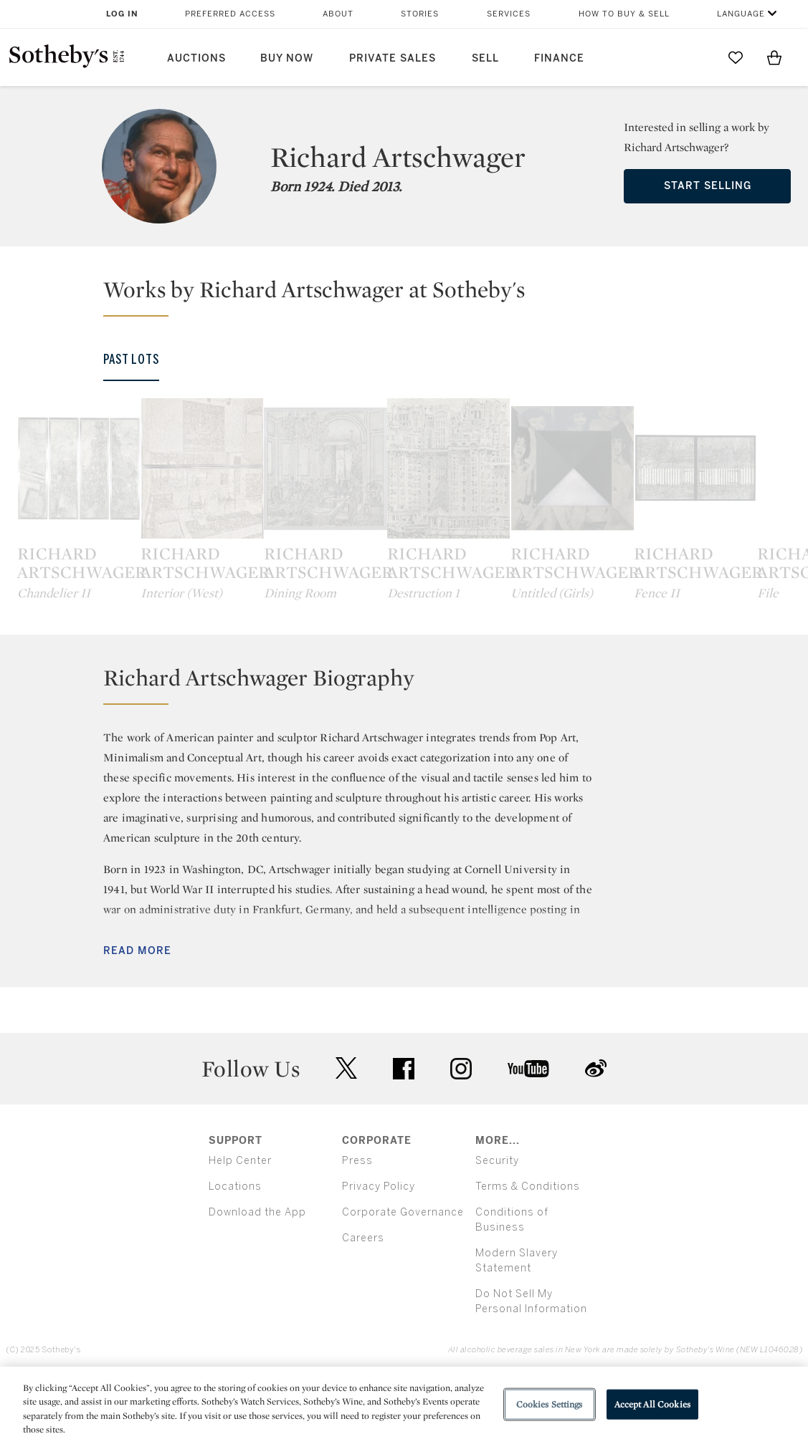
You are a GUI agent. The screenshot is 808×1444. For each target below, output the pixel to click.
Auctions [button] (196, 58)
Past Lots (131, 359)
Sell (485, 58)
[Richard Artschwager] (107, 501)
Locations (235, 1252)
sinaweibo (596, 1133)
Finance (559, 58)
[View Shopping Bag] (774, 57)
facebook (403, 1134)
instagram (461, 1134)
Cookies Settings (549, 1404)
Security (497, 1226)
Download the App (257, 1277)
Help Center (240, 1226)
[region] (404, 1405)
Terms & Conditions (527, 1252)
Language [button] (741, 14)
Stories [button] (420, 14)
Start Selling (707, 186)
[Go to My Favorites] (735, 57)
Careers (363, 1303)
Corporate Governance (403, 1277)
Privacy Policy (378, 1252)
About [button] (338, 14)
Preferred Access (230, 14)
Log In (122, 14)
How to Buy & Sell (624, 14)
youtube (528, 1133)
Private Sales (392, 58)
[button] (412, 296)
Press (357, 1226)
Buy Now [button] (286, 58)
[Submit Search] (697, 57)
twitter (346, 1133)
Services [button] (509, 14)
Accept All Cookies (652, 1404)
